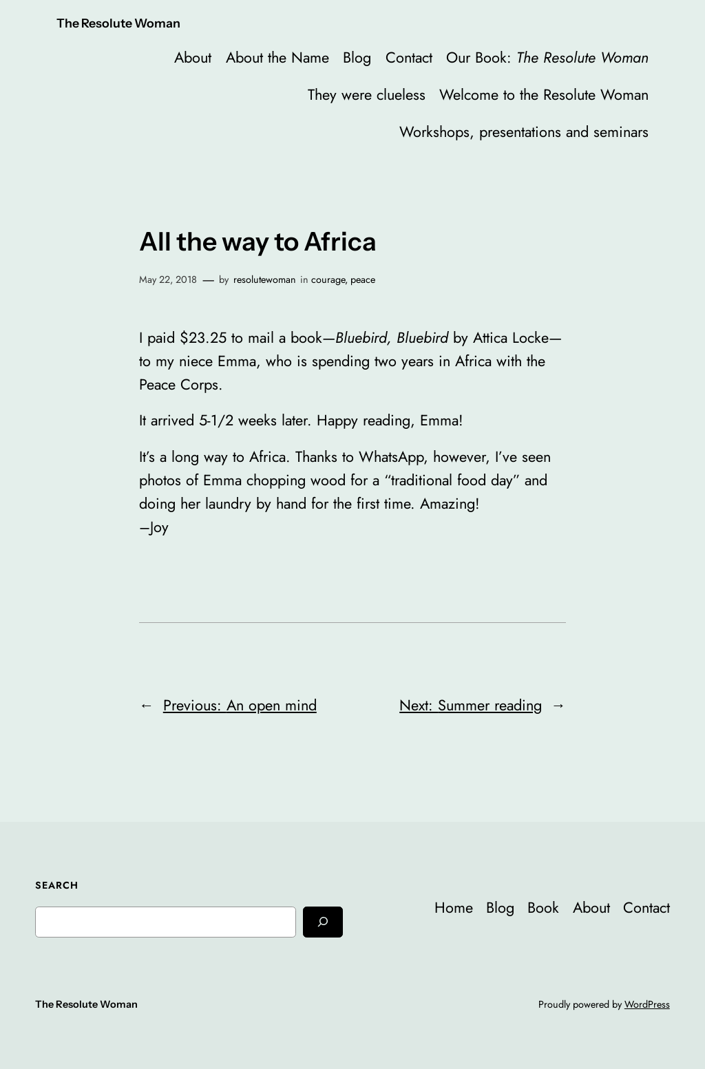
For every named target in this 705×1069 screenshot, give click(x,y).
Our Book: (547, 57)
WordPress (647, 1004)
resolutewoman (264, 279)
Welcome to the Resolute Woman (544, 94)
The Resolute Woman (118, 23)
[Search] (323, 922)
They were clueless (366, 94)
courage (328, 279)
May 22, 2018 (168, 279)
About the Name (277, 57)
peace (362, 279)
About (192, 57)
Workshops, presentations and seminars (524, 131)
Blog (357, 57)
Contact (409, 57)
